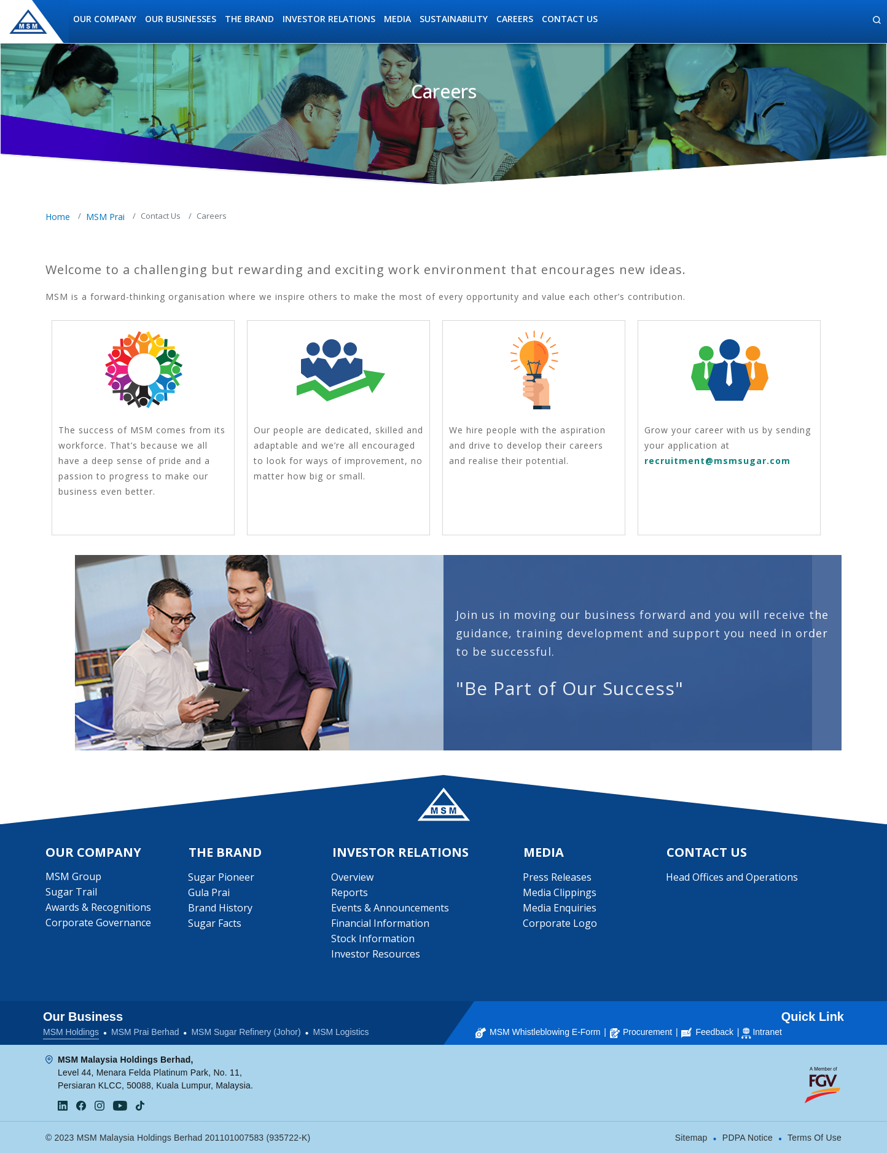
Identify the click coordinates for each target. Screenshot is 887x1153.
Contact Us (570, 19)
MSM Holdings (71, 1032)
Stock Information (373, 939)
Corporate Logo (560, 924)
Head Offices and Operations (732, 877)
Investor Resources (376, 954)
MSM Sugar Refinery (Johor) (245, 1032)
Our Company (104, 19)
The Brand (249, 19)
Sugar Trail (71, 892)
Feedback (707, 1032)
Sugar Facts (214, 924)
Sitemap (691, 1138)
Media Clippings (559, 893)
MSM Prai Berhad (145, 1032)
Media (397, 19)
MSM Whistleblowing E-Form (537, 1032)
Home (57, 216)
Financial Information (381, 924)
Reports (350, 893)
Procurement (641, 1032)
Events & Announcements (391, 908)
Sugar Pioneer (221, 877)
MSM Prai (105, 216)
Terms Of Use (814, 1138)
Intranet (766, 1032)
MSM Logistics (341, 1032)
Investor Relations (329, 19)
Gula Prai (209, 893)
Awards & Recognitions (98, 908)
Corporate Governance (98, 923)
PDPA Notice (747, 1138)
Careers (514, 19)
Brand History (220, 908)
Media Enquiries (559, 908)
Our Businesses (180, 19)
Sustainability (454, 19)
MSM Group (73, 877)
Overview (353, 877)
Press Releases (557, 877)
